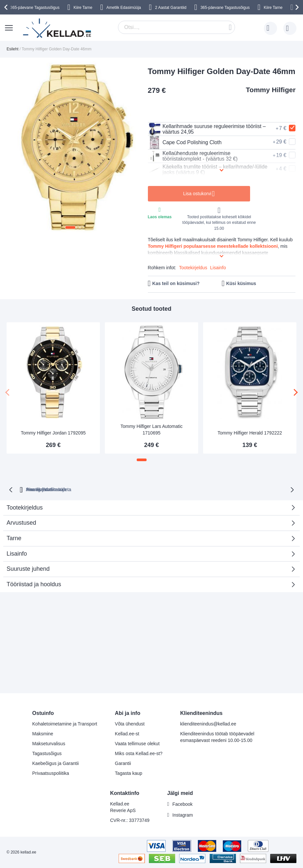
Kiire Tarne (83, 7)
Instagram (183, 815)
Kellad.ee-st (127, 733)
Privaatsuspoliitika (50, 773)
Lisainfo (218, 267)
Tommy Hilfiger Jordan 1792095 (53, 432)
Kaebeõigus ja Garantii (55, 763)
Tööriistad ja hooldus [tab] (34, 583)
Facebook (183, 804)
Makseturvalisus (48, 743)
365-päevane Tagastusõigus (34, 7)
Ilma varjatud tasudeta (148, 488)
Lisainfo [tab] (17, 553)
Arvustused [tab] (149, 524)
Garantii (123, 763)
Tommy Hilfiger (270, 89)
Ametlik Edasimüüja (123, 7)
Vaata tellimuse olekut (137, 743)
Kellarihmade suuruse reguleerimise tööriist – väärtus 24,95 (208, 129)
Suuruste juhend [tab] (28, 568)
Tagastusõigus (47, 753)
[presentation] (7, 7)
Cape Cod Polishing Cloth (185, 142)
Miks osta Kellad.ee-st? (139, 753)
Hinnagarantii (94, 488)
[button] (70, 227)
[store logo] (57, 28)
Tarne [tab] (14, 537)
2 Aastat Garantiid (170, 7)
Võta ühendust (130, 723)
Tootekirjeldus (193, 267)
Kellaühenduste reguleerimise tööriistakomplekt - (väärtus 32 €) (193, 156)
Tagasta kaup (128, 773)
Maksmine (42, 733)
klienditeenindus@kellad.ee (208, 723)
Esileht (12, 49)
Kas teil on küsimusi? (175, 283)
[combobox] (176, 27)
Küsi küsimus (241, 283)
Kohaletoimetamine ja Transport (64, 723)
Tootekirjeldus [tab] (25, 507)
